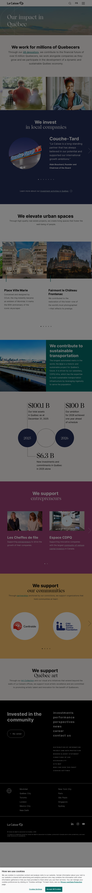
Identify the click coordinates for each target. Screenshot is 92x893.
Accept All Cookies (54, 889)
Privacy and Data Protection (71, 882)
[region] (46, 880)
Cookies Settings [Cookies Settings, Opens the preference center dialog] (35, 889)
